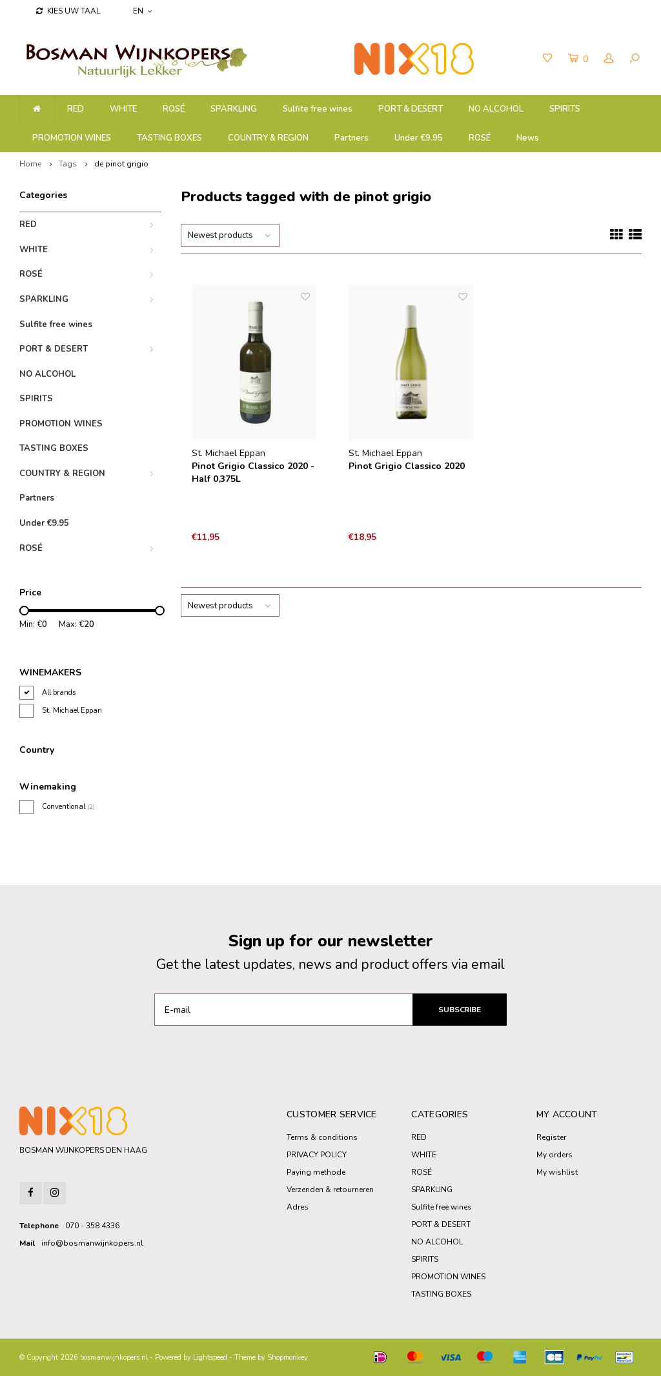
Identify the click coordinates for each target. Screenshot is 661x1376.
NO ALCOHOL (496, 109)
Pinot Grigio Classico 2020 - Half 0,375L (253, 472)
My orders (554, 1155)
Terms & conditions (322, 1137)
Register (551, 1137)
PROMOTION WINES (71, 138)
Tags (68, 164)
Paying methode (316, 1172)
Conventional (68, 807)
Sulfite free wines (317, 109)
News (527, 138)
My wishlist (557, 1172)
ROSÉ (480, 138)
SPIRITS (564, 109)
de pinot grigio (121, 164)
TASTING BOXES (169, 138)
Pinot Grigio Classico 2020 (407, 466)
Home (30, 164)
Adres (298, 1207)
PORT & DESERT (410, 109)
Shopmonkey (287, 1357)
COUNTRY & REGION (268, 138)
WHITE (123, 109)
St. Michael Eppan (72, 710)
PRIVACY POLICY (317, 1155)
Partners (351, 138)
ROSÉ (174, 109)
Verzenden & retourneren (330, 1189)
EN (142, 11)
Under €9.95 (418, 138)
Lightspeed (210, 1357)
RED (75, 109)
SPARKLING (233, 109)
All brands (59, 692)
